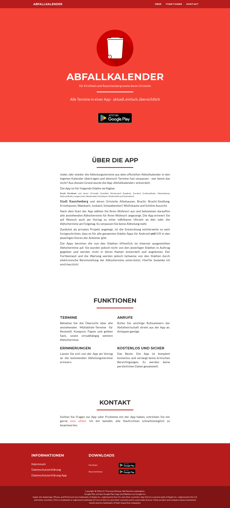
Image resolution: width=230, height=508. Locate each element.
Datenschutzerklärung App (49, 475)
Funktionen (174, 7)
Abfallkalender (51, 7)
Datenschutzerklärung (46, 469)
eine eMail (78, 421)
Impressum (38, 464)
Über (158, 7)
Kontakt (192, 7)
